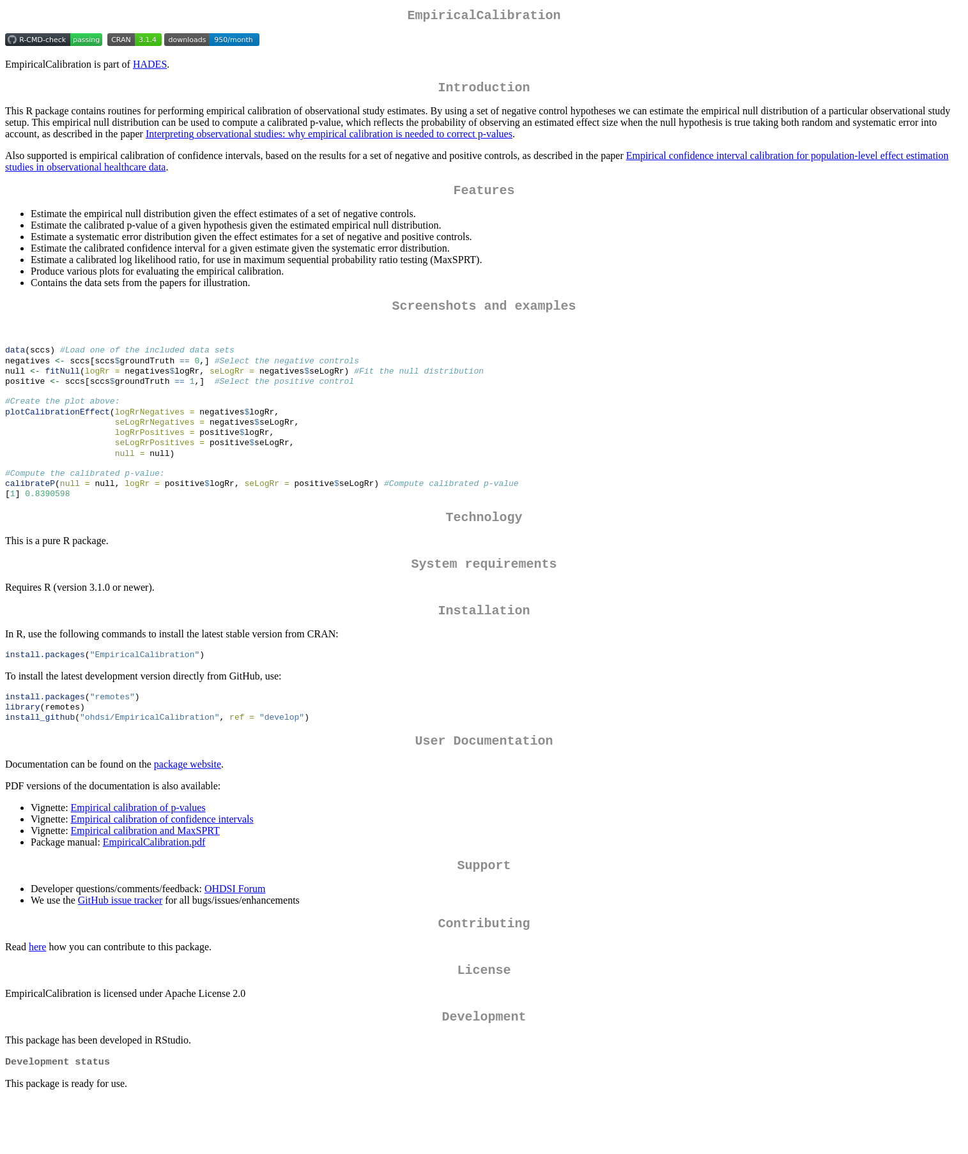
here (38, 994)
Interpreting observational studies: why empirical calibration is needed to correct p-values (329, 138)
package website (187, 806)
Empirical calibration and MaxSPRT (145, 873)
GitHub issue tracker (120, 945)
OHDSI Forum (235, 934)
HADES (150, 66)
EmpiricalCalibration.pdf (154, 884)
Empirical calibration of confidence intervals (162, 861)
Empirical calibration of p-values (138, 850)
